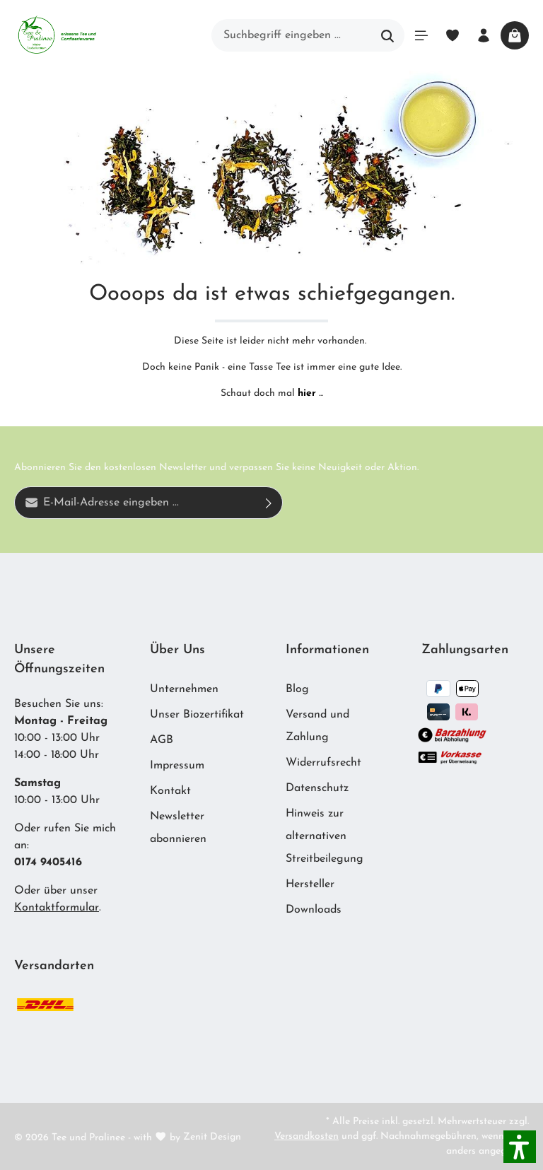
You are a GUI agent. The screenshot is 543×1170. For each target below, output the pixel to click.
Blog (297, 689)
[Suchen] (387, 35)
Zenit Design (212, 1137)
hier (307, 393)
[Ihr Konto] (483, 35)
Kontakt (170, 791)
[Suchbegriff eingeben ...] (291, 35)
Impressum (177, 765)
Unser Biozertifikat (197, 714)
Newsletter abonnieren (178, 828)
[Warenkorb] (515, 35)
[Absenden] (269, 502)
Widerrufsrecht (323, 762)
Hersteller (310, 884)
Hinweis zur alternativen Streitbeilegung (324, 836)
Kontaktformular (56, 907)
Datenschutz (317, 788)
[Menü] (421, 35)
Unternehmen (184, 689)
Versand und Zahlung (317, 726)
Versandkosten (306, 1136)
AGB (161, 740)
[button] (519, 1146)
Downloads (313, 909)
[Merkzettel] (452, 35)
